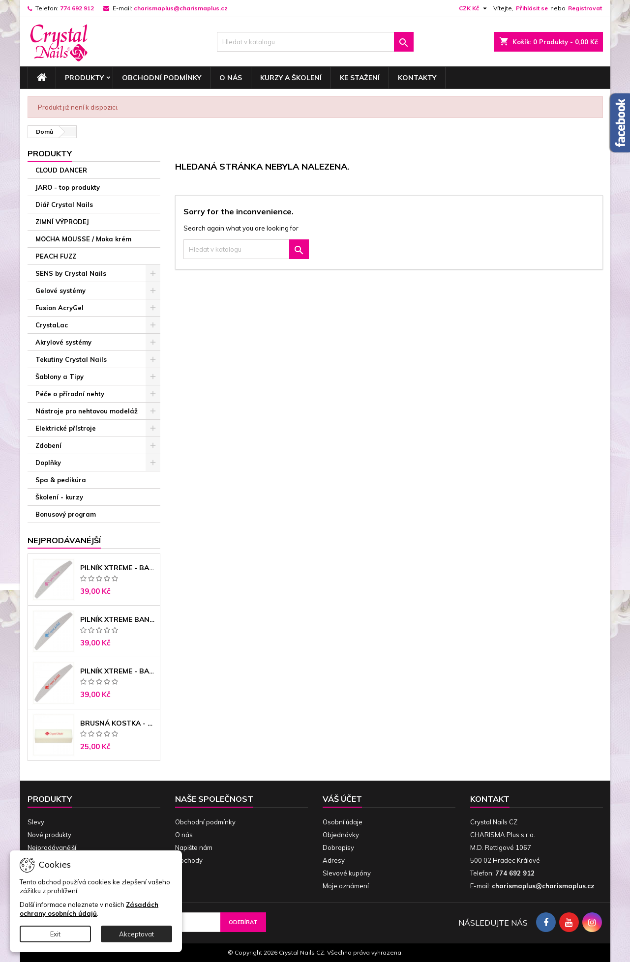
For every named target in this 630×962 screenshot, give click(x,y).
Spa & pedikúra (60, 480)
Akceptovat (136, 934)
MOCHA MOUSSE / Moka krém (83, 239)
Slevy (36, 822)
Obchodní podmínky (161, 77)
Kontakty (417, 77)
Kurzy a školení (291, 77)
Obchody (189, 860)
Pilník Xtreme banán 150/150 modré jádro (118, 619)
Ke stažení (360, 77)
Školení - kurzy (59, 497)
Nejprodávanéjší (64, 540)
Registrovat (585, 8)
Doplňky (48, 462)
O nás (230, 77)
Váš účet (342, 799)
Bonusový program (65, 514)
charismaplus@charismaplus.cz (181, 8)
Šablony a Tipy (59, 376)
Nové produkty (49, 835)
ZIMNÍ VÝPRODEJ (62, 222)
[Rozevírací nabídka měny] (474, 8)
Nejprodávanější (52, 847)
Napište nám (193, 847)
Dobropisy (338, 847)
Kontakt (490, 799)
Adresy (334, 860)
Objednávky (341, 835)
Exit (55, 934)
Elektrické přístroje (65, 428)
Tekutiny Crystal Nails (71, 359)
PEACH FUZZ (55, 256)
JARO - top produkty (67, 187)
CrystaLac (51, 325)
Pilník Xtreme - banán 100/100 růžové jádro (118, 568)
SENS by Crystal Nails (70, 273)
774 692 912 (77, 8)
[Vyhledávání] (315, 42)
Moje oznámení (346, 886)
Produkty (84, 77)
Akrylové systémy (63, 342)
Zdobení (48, 445)
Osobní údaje (342, 822)
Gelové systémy (60, 290)
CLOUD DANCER (61, 170)
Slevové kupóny (347, 873)
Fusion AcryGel (59, 308)
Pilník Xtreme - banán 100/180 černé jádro (118, 671)
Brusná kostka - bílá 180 (118, 723)
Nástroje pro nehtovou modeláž (86, 411)
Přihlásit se (532, 8)
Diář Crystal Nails (64, 204)
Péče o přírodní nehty (69, 394)
